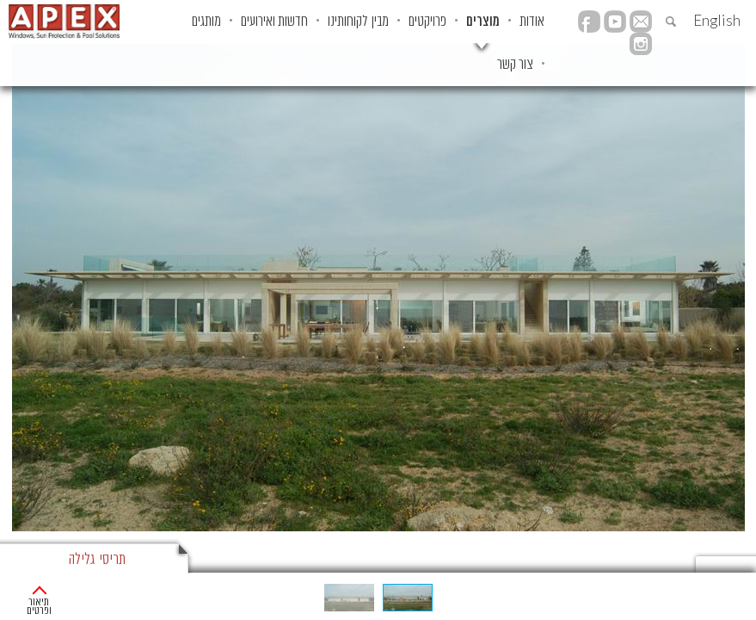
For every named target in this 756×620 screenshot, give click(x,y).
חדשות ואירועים (274, 21)
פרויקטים (427, 21)
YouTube (615, 21)
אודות (531, 21)
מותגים (206, 21)
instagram (641, 44)
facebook (589, 21)
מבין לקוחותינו (358, 21)
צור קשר (515, 64)
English (717, 20)
